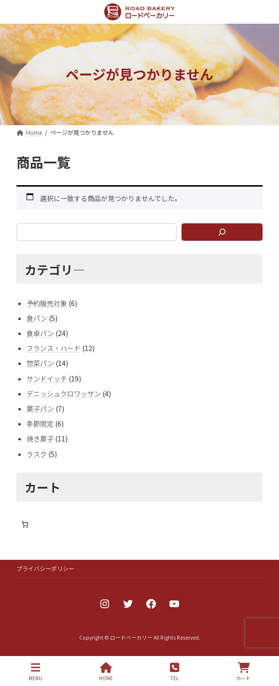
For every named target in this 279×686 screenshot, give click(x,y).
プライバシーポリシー (45, 568)
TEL (174, 671)
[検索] (222, 232)
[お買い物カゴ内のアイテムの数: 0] (24, 524)
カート (243, 671)
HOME (106, 671)
